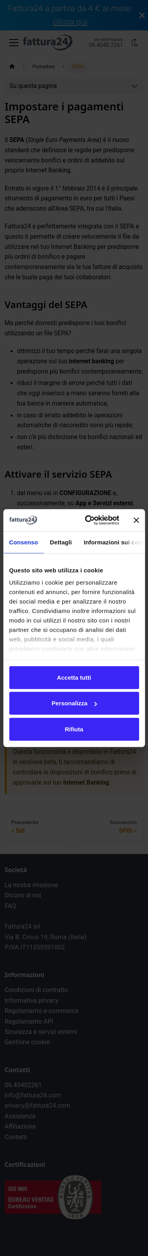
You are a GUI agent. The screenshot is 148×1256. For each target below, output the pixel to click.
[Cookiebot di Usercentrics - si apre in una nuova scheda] (88, 520)
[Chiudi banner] (136, 520)
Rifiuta (74, 728)
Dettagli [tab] (61, 541)
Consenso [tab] (23, 541)
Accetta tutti (74, 677)
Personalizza (74, 703)
